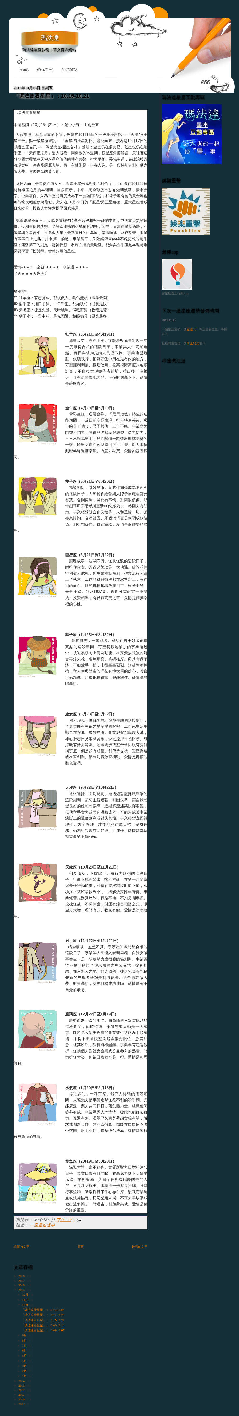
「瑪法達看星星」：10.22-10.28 (42, 1315)
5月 (25, 1355)
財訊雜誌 (193, 343)
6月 (25, 1350)
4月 (25, 1361)
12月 (25, 1294)
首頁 (80, 1247)
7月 (25, 1345)
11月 (25, 1300)
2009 (21, 1404)
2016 (21, 1285)
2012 (21, 1390)
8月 (25, 1340)
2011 (21, 1394)
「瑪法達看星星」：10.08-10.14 (42, 1325)
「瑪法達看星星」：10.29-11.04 (42, 1310)
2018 (21, 1276)
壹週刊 (191, 329)
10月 (25, 1305)
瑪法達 (50, 37)
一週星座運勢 (42, 1225)
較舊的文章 (139, 1247)
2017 (21, 1280)
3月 (25, 1366)
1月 (25, 1376)
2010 (21, 1399)
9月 (25, 1335)
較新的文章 (21, 1247)
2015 (21, 1290)
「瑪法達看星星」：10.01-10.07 (42, 1330)
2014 (21, 1381)
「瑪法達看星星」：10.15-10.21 (51, 96)
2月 (25, 1371)
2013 (21, 1385)
